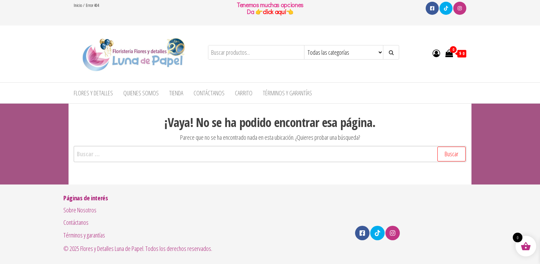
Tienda (176, 93)
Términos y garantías (287, 93)
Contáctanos (209, 93)
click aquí (274, 12)
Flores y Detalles (93, 93)
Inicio (78, 5)
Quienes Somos (141, 93)
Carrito (243, 93)
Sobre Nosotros (79, 210)
